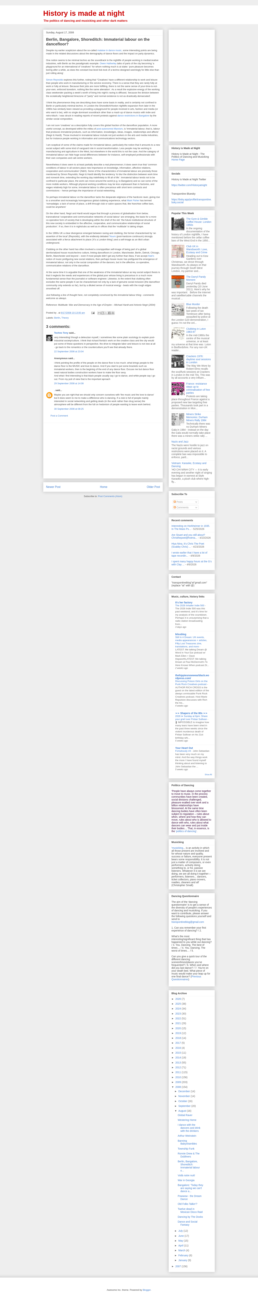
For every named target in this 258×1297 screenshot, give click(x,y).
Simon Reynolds (54, 79)
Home (104, 486)
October (183, 1101)
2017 (178, 1042)
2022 (178, 1018)
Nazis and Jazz (179, 441)
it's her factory (183, 602)
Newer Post (53, 486)
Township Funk (186, 1148)
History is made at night (83, 13)
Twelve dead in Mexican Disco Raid (190, 1210)
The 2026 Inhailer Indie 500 (190, 605)
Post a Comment (59, 415)
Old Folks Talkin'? (187, 1203)
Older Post (153, 486)
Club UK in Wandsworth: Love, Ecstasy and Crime (197, 249)
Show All (208, 774)
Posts (178, 501)
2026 (178, 998)
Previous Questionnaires (186, 978)
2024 (178, 1008)
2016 (178, 1047)
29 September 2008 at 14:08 (69, 383)
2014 (178, 1057)
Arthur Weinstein (187, 1135)
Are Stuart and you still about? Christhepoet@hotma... (188, 536)
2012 (178, 1067)
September (184, 1106)
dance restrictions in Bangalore (133, 115)
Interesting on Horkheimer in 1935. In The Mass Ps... (190, 527)
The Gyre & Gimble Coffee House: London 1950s (198, 221)
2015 (178, 1052)
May (181, 1240)
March (182, 1250)
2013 (178, 1062)
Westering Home (187, 1120)
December (184, 1091)
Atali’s (151, 256)
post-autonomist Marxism (110, 128)
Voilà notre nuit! (186, 1175)
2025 (178, 1003)
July (180, 1230)
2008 (178, 1087)
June (181, 1235)
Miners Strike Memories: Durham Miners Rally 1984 (197, 417)
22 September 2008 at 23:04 (69, 351)
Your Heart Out (184, 748)
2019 (178, 1033)
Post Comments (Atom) (110, 496)
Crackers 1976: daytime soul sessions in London (198, 359)
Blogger (146, 1290)
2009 (178, 1082)
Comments (181, 507)
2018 (178, 1038)
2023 (178, 1013)
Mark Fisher (133, 200)
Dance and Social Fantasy (187, 1223)
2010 (178, 1077)
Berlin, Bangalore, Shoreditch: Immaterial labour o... (189, 1166)
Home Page (178, 159)
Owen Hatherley (108, 63)
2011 (178, 1072)
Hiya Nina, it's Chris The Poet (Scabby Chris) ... (187, 545)
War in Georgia (186, 1180)
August (182, 1110)
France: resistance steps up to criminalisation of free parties (198, 388)
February (183, 1255)
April (181, 1245)
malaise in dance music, (109, 50)
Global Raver (185, 1115)
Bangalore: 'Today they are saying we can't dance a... (190, 1188)
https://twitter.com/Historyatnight (189, 185)
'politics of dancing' (186, 831)
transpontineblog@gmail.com (187, 922)
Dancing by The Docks (190, 1216)
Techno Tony (61, 332)
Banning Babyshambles (187, 1142)
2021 (178, 1023)
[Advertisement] (103, 450)
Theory (65, 317)
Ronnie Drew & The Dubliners (189, 1155)
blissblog (180, 634)
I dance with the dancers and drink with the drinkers (189, 1127)
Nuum (113, 236)
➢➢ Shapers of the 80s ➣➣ (191, 713)
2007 (178, 1266)
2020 (178, 1028)
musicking (177, 847)
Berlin (57, 317)
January (183, 1260)
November (184, 1096)
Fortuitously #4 (183, 751)
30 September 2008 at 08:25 (69, 409)
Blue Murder (193, 304)
